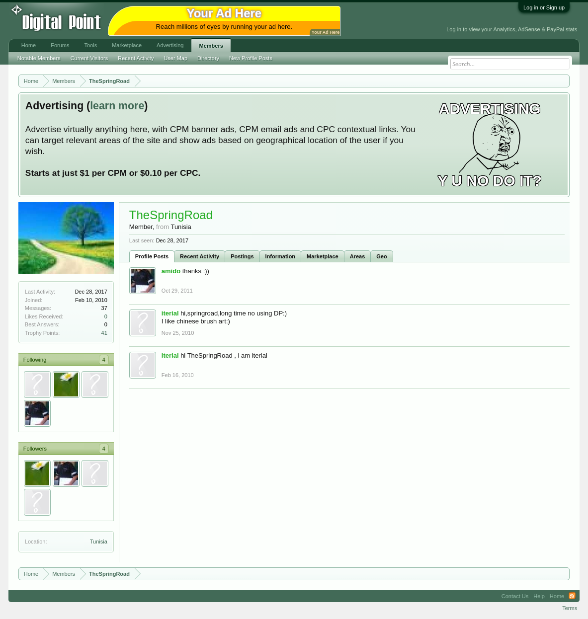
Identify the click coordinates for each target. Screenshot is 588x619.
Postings (242, 256)
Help (539, 596)
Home (28, 45)
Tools (90, 45)
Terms (569, 608)
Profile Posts (151, 256)
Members (211, 46)
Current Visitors (89, 58)
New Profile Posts (250, 58)
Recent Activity (199, 256)
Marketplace (322, 256)
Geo (381, 256)
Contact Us (515, 596)
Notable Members (39, 58)
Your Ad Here (325, 32)
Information (280, 256)
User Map (175, 58)
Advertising (170, 45)
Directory (208, 58)
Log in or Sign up (544, 7)
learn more (117, 106)
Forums (60, 45)
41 (104, 333)
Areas (357, 256)
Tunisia (98, 541)
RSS (572, 596)
